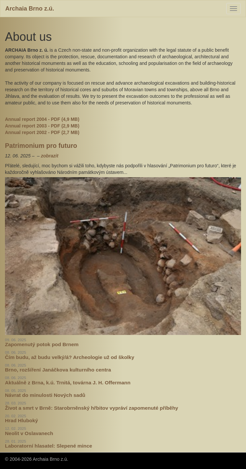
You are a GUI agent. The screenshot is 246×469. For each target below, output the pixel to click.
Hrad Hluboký (21, 420)
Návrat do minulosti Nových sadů (45, 395)
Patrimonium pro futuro (41, 145)
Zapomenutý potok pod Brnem (41, 344)
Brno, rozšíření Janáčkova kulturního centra (58, 369)
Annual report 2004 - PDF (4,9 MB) (42, 119)
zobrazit (49, 155)
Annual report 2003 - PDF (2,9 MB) (42, 125)
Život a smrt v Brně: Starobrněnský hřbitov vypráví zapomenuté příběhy (91, 408)
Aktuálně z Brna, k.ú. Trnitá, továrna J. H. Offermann (68, 382)
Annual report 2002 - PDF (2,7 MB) (42, 132)
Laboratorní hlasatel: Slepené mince (48, 446)
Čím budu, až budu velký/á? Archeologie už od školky (69, 357)
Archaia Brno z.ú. (29, 8)
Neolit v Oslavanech (29, 433)
